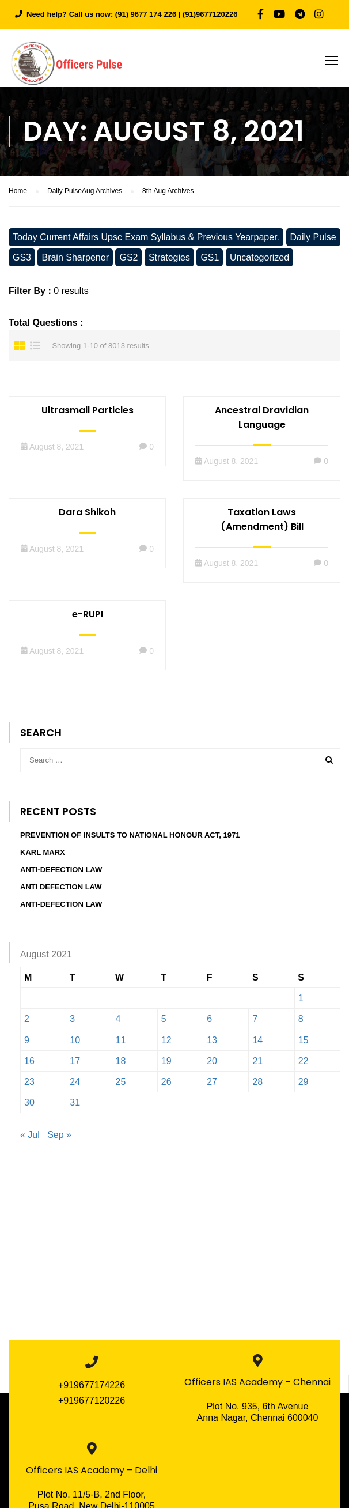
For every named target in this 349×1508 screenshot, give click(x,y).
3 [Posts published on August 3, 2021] (72, 1023)
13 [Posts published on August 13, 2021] (212, 1044)
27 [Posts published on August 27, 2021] (212, 1086)
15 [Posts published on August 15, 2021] (303, 1044)
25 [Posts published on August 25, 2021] (121, 1086)
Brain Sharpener (75, 261)
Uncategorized (259, 261)
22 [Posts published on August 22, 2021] (303, 1065)
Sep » (59, 1139)
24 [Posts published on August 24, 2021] (75, 1086)
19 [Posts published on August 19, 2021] (166, 1065)
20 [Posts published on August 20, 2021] (212, 1065)
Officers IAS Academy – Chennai (257, 1386)
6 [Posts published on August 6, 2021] (209, 1023)
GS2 (128, 261)
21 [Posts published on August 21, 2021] (257, 1065)
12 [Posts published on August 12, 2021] (166, 1044)
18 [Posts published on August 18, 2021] (121, 1065)
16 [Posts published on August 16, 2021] (29, 1065)
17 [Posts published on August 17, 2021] (75, 1065)
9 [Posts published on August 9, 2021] (26, 1044)
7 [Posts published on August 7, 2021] (254, 1023)
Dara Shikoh (87, 516)
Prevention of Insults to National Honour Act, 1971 (130, 839)
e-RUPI (87, 618)
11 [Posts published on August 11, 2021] (121, 1044)
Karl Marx (42, 856)
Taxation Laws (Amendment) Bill (262, 523)
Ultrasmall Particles (87, 414)
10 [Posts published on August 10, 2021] (75, 1044)
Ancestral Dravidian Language (262, 421)
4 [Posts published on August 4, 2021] (118, 1023)
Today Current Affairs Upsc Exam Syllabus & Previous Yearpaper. (146, 241)
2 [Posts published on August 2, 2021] (26, 1023)
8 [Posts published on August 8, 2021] (301, 1023)
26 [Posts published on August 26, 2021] (166, 1086)
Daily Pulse (313, 241)
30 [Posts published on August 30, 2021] (29, 1106)
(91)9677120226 (210, 14)
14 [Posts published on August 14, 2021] (257, 1044)
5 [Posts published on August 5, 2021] (163, 1023)
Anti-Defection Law (61, 873)
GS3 (22, 261)
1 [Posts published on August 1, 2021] (301, 1003)
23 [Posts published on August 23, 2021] (29, 1086)
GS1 (209, 261)
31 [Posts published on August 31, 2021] (75, 1106)
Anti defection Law (61, 891)
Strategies (169, 261)
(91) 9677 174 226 (145, 14)
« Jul (30, 1139)
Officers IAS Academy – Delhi (91, 1474)
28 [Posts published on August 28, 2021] (257, 1086)
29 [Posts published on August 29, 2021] (303, 1086)
